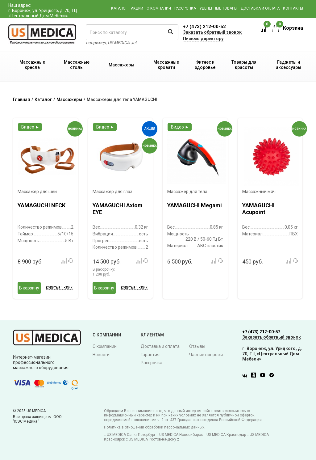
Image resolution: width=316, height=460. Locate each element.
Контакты (293, 8)
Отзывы (197, 346)
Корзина (287, 28)
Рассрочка (185, 8)
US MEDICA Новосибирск (181, 435)
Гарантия (150, 354)
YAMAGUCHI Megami (194, 205)
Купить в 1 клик (59, 287)
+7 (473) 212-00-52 (204, 26)
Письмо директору (203, 38)
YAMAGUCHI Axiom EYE (118, 208)
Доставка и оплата (260, 8)
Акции (137, 8)
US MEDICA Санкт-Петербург (131, 435)
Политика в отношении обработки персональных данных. (154, 427)
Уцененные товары (218, 8)
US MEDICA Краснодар (226, 435)
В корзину (29, 287)
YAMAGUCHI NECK (41, 205)
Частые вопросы (206, 354)
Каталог (119, 8)
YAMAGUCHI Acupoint (258, 208)
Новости (101, 354)
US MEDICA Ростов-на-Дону (152, 439)
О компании (159, 8)
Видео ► (30, 126)
